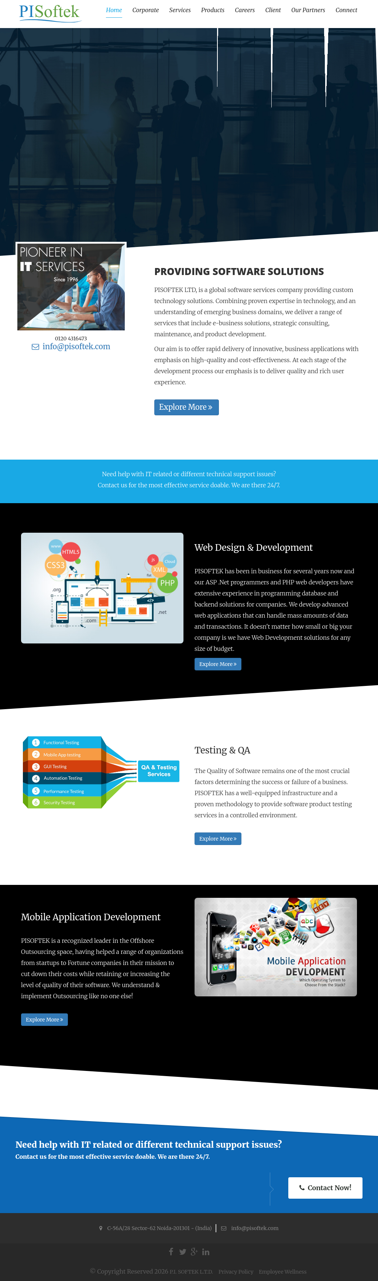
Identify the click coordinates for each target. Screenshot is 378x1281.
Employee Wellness (282, 1271)
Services (180, 10)
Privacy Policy (237, 1271)
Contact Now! (325, 1188)
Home (114, 10)
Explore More (185, 407)
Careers (245, 10)
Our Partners (308, 10)
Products (212, 10)
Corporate (146, 10)
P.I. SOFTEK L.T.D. (192, 1271)
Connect (346, 10)
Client (273, 10)
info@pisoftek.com (71, 346)
